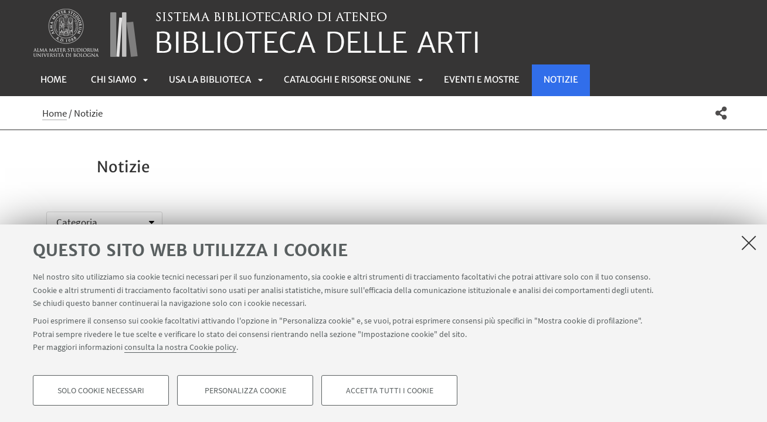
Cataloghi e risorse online (347, 79)
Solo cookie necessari (100, 390)
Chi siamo (113, 79)
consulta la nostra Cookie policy (180, 347)
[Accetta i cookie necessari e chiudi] (748, 242)
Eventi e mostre (482, 79)
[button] (720, 113)
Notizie (561, 79)
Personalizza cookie (245, 390)
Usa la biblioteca (210, 79)
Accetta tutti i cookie (389, 390)
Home (53, 79)
